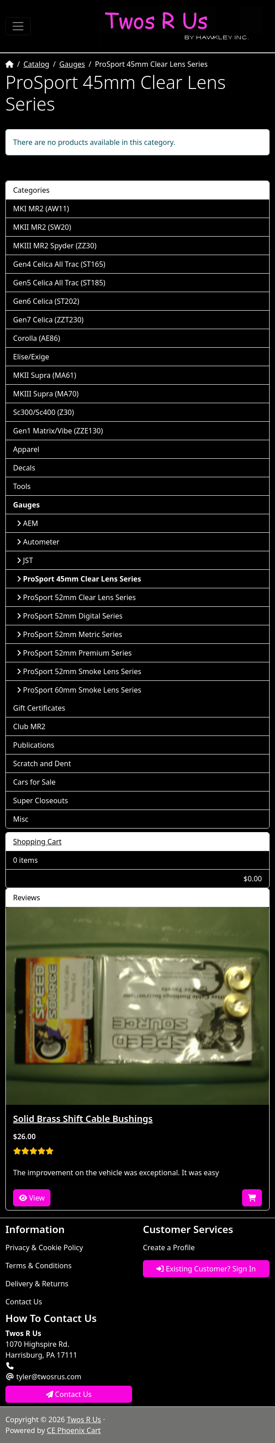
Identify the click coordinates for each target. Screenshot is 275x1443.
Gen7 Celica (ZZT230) (48, 320)
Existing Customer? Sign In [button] (206, 1269)
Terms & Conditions (38, 1266)
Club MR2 (29, 726)
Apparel (26, 449)
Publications (33, 745)
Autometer (38, 542)
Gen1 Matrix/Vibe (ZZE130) (58, 431)
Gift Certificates (39, 708)
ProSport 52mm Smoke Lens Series (79, 671)
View (32, 1198)
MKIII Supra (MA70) (45, 394)
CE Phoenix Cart (74, 1430)
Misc (20, 819)
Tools (22, 486)
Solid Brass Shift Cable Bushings (83, 1119)
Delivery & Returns (37, 1284)
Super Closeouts (40, 800)
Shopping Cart (37, 842)
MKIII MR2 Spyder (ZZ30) (54, 246)
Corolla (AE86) (36, 338)
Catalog (36, 64)
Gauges (72, 64)
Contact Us (23, 1302)
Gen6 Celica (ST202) (46, 301)
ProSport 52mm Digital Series (70, 616)
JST (25, 560)
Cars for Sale (34, 782)
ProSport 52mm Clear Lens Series (76, 597)
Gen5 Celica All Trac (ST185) (59, 283)
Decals (24, 468)
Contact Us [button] (69, 1394)
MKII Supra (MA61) (44, 375)
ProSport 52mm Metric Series (69, 634)
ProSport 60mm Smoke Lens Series (79, 690)
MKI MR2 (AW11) (41, 209)
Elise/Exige (31, 357)
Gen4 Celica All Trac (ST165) (59, 264)
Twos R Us (84, 1419)
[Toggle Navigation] (18, 26)
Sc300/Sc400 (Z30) (43, 412)
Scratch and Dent (42, 763)
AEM (27, 523)
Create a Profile (169, 1247)
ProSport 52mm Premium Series (74, 653)
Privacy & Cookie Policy (44, 1247)
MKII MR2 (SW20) (42, 227)
